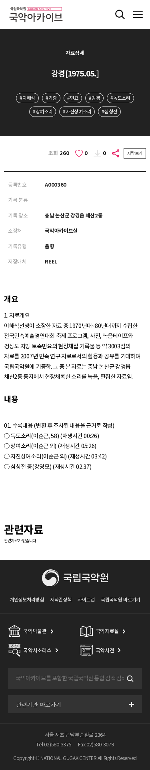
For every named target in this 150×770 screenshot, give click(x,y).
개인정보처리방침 (27, 600)
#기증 (51, 98)
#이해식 (27, 98)
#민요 (72, 98)
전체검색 (120, 14)
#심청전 (109, 112)
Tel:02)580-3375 (53, 744)
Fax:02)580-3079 (96, 744)
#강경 (94, 98)
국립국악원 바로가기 (120, 600)
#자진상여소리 (77, 112)
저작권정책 (60, 600)
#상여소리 (42, 112)
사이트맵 (86, 600)
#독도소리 (120, 98)
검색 (129, 678)
